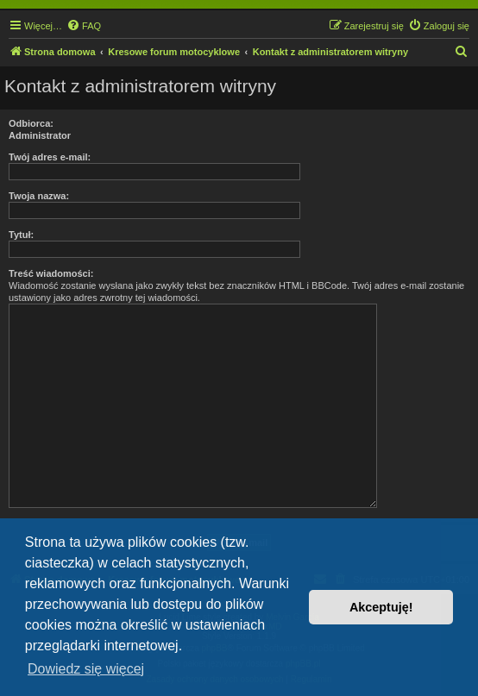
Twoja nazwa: (39, 196)
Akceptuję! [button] (381, 607)
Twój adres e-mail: (50, 157)
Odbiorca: (31, 123)
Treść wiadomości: (51, 273)
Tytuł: (21, 234)
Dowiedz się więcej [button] (86, 669)
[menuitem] (83, 26)
